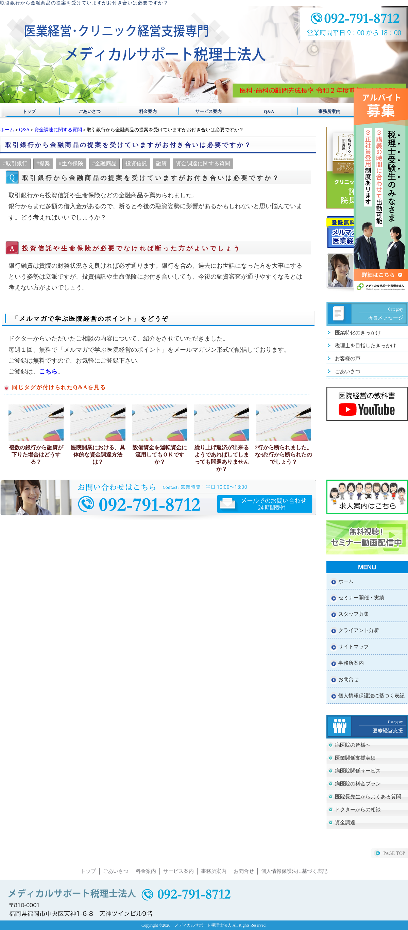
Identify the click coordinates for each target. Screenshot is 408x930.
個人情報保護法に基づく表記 (371, 695)
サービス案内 (204, 111)
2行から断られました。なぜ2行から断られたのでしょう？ (283, 455)
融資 (161, 163)
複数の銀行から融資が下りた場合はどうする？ (36, 455)
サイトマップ (353, 646)
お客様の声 (347, 358)
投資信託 (136, 163)
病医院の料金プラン (358, 783)
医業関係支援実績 (355, 758)
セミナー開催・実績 (361, 597)
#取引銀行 (15, 163)
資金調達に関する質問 (58, 129)
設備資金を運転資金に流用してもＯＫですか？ (160, 455)
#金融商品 (104, 163)
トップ (29, 111)
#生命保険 (71, 163)
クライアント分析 (358, 630)
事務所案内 (320, 111)
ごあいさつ (87, 111)
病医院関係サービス (358, 771)
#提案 (43, 163)
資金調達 (345, 822)
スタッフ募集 (353, 614)
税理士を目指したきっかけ (365, 345)
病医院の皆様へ (353, 745)
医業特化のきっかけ (358, 332)
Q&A (262, 111)
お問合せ (348, 679)
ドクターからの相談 (358, 809)
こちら (48, 371)
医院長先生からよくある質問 (368, 796)
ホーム (7, 129)
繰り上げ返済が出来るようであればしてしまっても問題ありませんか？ (221, 458)
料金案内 (146, 111)
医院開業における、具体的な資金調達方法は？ (98, 455)
